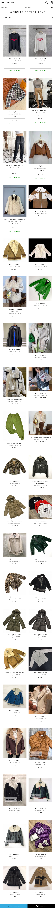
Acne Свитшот (40, 521)
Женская (28, 7)
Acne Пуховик (40, 762)
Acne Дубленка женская (14, 559)
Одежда (4, 7)
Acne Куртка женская (15, 399)
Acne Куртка (40, 303)
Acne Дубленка (14, 710)
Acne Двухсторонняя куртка (14, 219)
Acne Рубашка (14, 112)
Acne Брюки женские (15, 443)
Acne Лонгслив (14, 58)
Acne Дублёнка (40, 166)
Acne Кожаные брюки (40, 110)
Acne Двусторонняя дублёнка (14, 310)
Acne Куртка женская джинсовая (41, 482)
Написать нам (14, 906)
